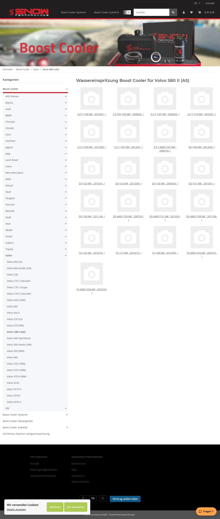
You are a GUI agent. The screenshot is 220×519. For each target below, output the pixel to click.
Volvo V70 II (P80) (16, 370)
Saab (8, 217)
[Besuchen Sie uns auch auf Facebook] (83, 498)
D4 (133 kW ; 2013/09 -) (128, 179)
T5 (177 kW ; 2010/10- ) (128, 249)
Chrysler (10, 121)
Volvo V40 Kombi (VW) (19, 344)
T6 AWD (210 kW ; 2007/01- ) (201, 250)
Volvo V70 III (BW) (16, 376)
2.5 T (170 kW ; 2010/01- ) (202, 113)
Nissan (9, 185)
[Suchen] (151, 12)
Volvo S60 (12, 306)
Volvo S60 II (13, 312)
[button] (184, 12)
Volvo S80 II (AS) (16, 331)
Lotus (9, 166)
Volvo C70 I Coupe (17, 287)
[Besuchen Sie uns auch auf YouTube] (92, 498)
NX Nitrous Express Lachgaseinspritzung (26, 433)
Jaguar (9, 147)
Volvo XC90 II (14, 402)
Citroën (10, 128)
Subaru (10, 242)
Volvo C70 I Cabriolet (18, 281)
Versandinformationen (43, 475)
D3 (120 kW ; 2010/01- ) (92, 179)
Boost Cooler (10, 89)
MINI (8, 179)
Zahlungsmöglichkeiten (43, 469)
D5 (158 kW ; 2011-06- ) (92, 212)
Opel (8, 191)
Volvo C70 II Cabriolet (19, 293)
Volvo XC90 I (14, 395)
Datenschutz (79, 463)
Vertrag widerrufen (125, 499)
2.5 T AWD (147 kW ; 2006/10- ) (165, 148)
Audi (8, 109)
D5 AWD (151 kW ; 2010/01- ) (165, 213)
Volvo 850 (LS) (14, 261)
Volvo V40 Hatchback (18, 338)
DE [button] (195, 3)
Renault (10, 211)
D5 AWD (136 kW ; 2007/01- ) (128, 213)
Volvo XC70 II (14, 389)
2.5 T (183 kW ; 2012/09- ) (92, 146)
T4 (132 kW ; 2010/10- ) (92, 249)
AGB (74, 469)
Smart (9, 236)
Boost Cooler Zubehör (15, 427)
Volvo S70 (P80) (15, 325)
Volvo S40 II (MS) (16, 300)
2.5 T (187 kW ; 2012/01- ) (128, 146)
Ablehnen (55, 507)
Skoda (9, 230)
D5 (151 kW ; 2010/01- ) (202, 179)
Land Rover (12, 160)
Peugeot (10, 198)
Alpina (9, 102)
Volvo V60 (12, 357)
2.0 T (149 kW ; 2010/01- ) (92, 113)
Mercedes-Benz (14, 172)
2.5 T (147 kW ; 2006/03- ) (165, 113)
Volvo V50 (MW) (15, 351)
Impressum (78, 475)
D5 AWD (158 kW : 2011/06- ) (201, 213)
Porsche (10, 204)
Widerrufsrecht (80, 481)
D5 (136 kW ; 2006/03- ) (165, 179)
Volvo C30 (12, 274)
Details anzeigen (16, 509)
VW (7, 408)
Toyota (9, 249)
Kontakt (210, 3)
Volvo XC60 (13, 382)
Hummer (11, 140)
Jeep (8, 153)
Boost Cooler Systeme (15, 414)
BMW (9, 115)
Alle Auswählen (76, 507)
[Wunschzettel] (191, 12)
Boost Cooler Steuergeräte (18, 421)
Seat (8, 223)
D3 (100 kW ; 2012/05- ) (202, 146)
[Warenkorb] (206, 12)
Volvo (9, 255)
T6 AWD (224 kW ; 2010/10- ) (91, 286)
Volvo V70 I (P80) (16, 363)
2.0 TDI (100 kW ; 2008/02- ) (128, 113)
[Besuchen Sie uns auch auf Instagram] (102, 498)
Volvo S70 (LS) (14, 319)
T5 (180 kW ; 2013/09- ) (165, 249)
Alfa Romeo (12, 96)
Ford (8, 134)
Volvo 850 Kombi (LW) (19, 268)
